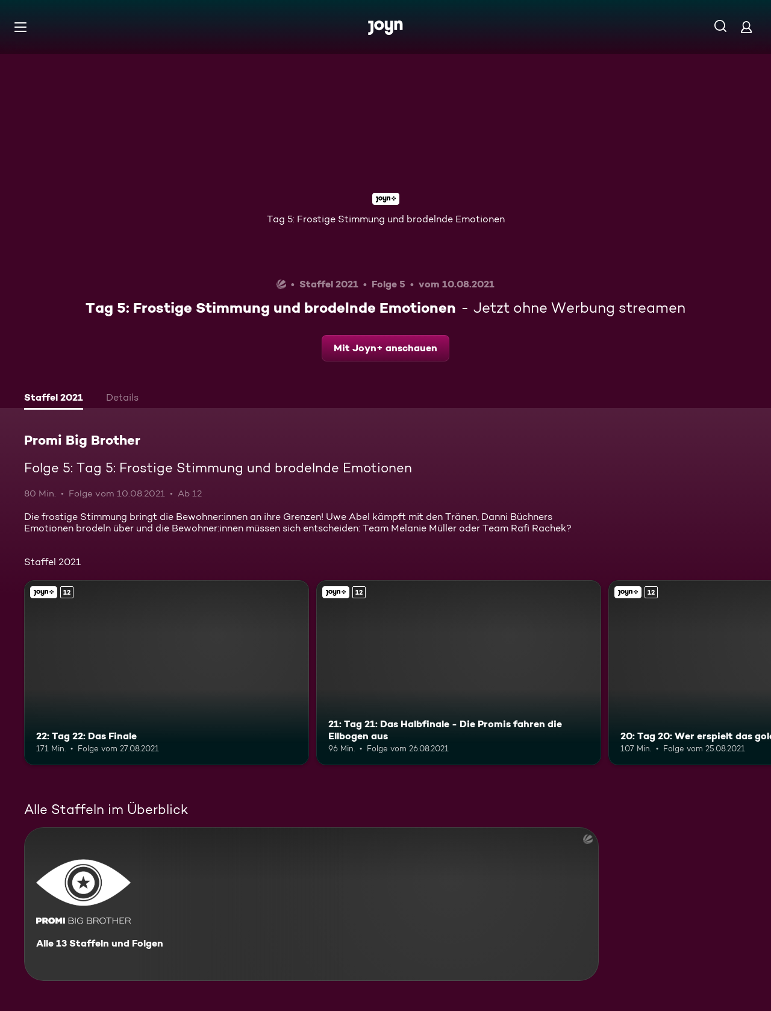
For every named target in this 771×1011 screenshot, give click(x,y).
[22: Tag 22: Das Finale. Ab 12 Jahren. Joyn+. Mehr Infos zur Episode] (166, 672)
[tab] (54, 399)
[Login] (746, 26)
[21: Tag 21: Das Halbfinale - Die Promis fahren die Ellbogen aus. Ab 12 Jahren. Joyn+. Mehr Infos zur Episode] (458, 672)
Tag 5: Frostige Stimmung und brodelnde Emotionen (386, 219)
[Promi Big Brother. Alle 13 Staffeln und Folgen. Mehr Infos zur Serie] (311, 904)
